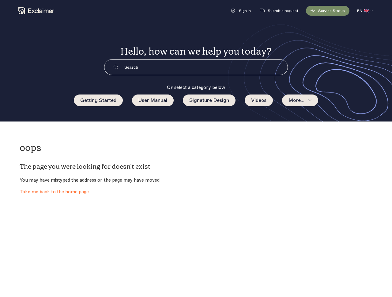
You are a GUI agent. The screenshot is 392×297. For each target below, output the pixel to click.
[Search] (206, 67)
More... (296, 100)
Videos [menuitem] (258, 100)
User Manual (152, 100)
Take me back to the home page (54, 192)
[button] (241, 11)
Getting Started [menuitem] (98, 100)
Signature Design (209, 100)
